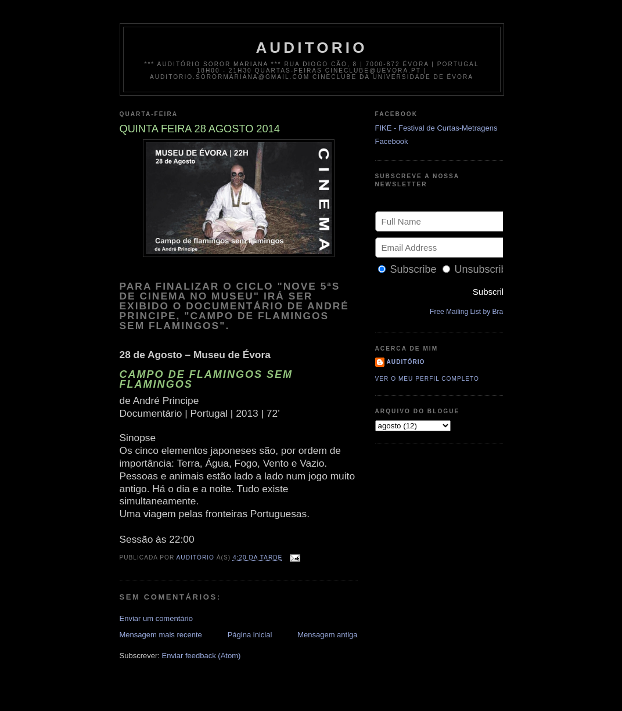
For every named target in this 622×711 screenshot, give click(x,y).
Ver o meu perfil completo (427, 379)
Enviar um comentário (156, 618)
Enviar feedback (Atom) (200, 655)
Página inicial (250, 634)
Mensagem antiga (327, 634)
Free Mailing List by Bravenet (475, 312)
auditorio (311, 47)
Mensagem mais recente (161, 634)
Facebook (391, 141)
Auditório (406, 362)
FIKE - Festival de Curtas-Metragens (436, 128)
